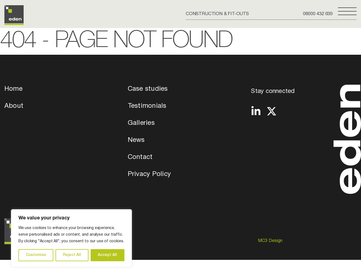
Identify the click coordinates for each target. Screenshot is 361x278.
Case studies (148, 89)
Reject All (72, 255)
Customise (36, 255)
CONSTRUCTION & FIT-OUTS (217, 14)
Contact (140, 157)
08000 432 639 (317, 14)
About (13, 106)
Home (13, 89)
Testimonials (147, 106)
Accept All (107, 255)
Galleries (141, 123)
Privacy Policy (149, 174)
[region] (71, 238)
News (136, 140)
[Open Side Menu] (347, 13)
